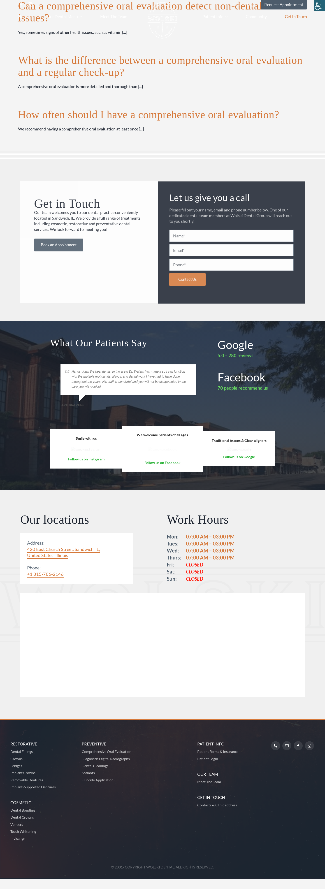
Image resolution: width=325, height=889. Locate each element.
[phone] (275, 756)
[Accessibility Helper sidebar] (319, 5)
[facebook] (21, 4)
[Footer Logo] (164, 740)
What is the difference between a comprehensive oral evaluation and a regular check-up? (160, 66)
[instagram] (30, 4)
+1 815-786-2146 (45, 584)
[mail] (286, 756)
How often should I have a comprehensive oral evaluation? (148, 115)
